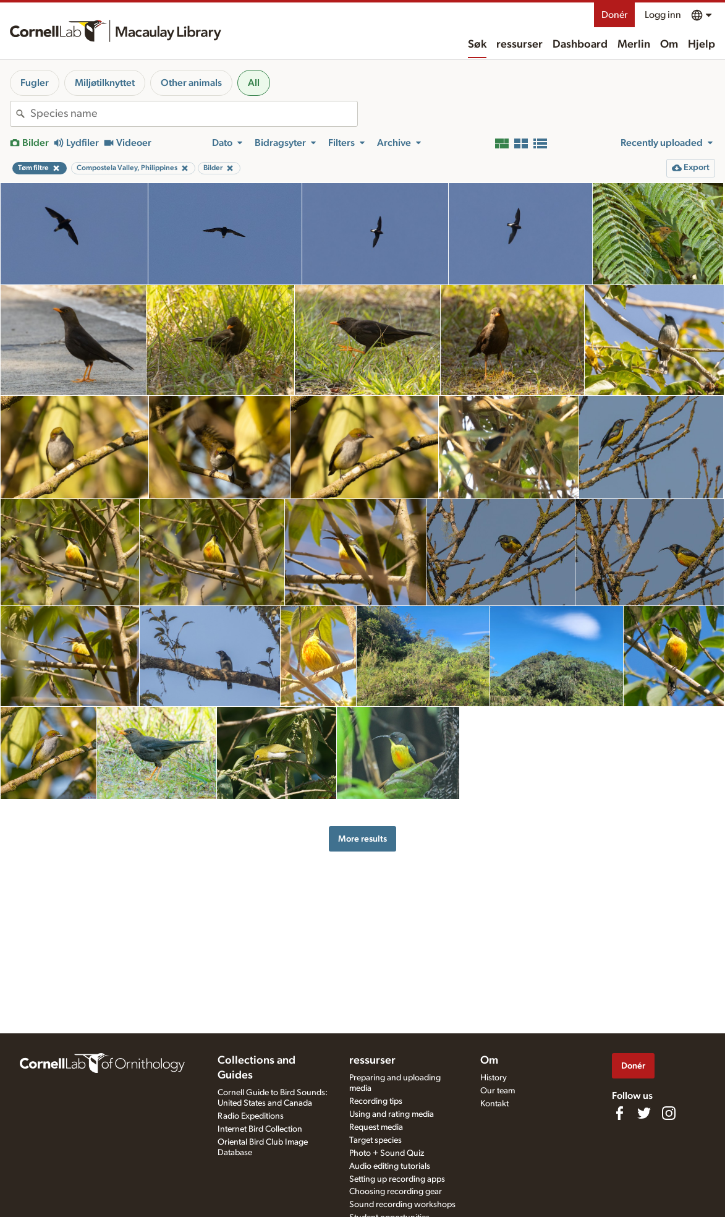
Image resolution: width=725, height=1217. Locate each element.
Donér (614, 15)
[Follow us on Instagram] (668, 1113)
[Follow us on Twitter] (644, 1113)
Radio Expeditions (251, 1116)
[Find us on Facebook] (619, 1113)
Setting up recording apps (397, 1179)
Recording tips (375, 1101)
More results (362, 838)
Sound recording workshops (402, 1204)
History (493, 1078)
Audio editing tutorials (389, 1166)
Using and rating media (391, 1114)
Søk (477, 44)
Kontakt (494, 1104)
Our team (497, 1091)
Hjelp (701, 44)
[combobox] (193, 113)
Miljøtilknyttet (105, 83)
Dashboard (580, 44)
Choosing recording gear (395, 1191)
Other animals (191, 83)
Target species (375, 1140)
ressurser (519, 44)
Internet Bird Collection (260, 1129)
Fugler (34, 83)
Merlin (633, 44)
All (254, 83)
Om (669, 44)
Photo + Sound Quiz (386, 1153)
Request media (376, 1127)
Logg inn (663, 15)
